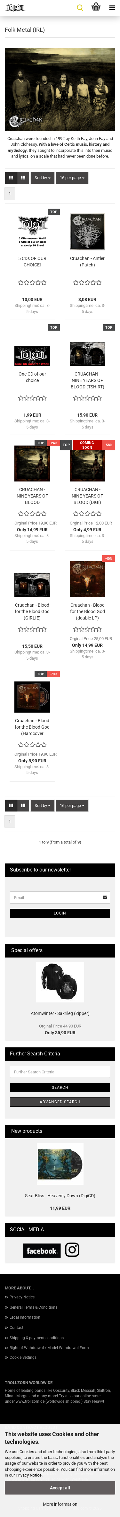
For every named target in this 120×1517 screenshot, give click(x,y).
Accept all (60, 1487)
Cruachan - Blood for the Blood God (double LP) (87, 611)
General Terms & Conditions (33, 1307)
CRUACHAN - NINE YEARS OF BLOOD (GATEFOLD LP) (32, 496)
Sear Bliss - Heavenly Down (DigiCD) (60, 1195)
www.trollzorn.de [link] (30, 1401)
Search (60, 1087)
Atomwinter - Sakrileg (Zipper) (60, 1013)
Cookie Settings (23, 1357)
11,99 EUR (60, 1208)
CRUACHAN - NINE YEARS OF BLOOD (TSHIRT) (87, 380)
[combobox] (42, 178)
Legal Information (25, 1317)
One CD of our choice (32, 377)
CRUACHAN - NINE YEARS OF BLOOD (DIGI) (87, 496)
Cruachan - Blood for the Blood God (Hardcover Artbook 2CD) (32, 727)
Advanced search (60, 1102)
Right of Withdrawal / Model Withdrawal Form (49, 1348)
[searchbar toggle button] (80, 8)
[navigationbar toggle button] (112, 8)
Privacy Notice (29, 1475)
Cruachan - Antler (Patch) (87, 261)
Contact (16, 1327)
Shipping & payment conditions (37, 1338)
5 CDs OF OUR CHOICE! (32, 261)
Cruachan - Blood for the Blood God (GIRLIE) (32, 611)
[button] (11, 178)
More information (60, 1504)
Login (60, 913)
